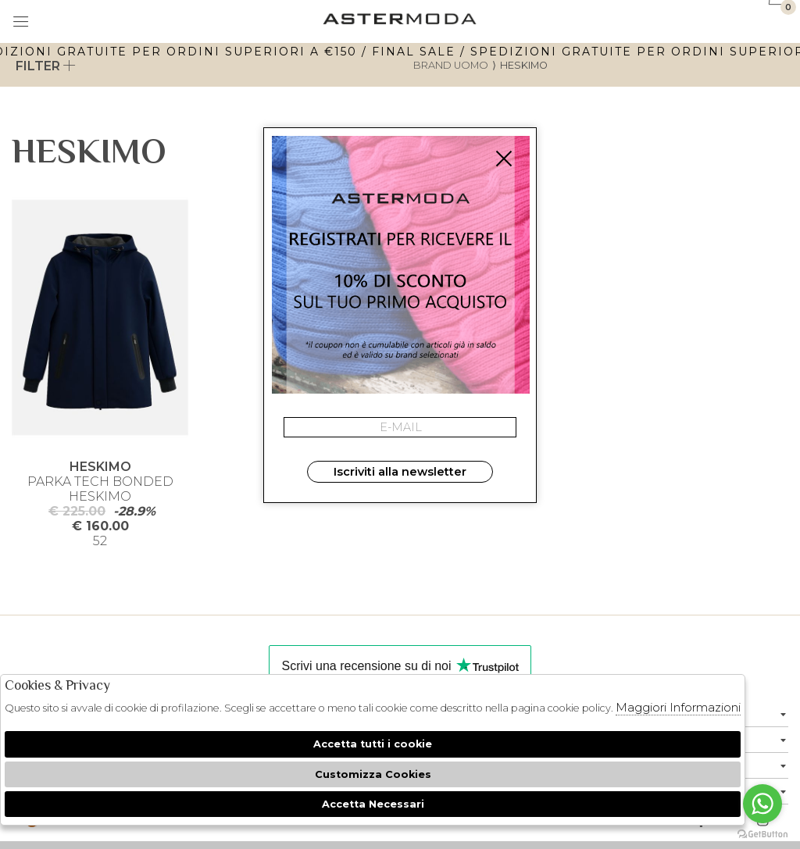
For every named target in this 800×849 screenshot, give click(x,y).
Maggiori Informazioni (678, 707)
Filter (46, 66)
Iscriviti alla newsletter (400, 472)
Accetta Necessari (373, 804)
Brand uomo (450, 65)
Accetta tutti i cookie (372, 744)
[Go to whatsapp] (762, 803)
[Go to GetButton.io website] (763, 833)
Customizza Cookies (373, 774)
